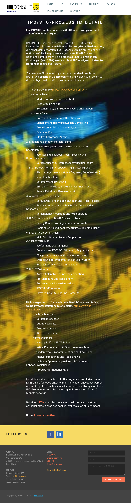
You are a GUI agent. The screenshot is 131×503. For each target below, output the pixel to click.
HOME (50, 4)
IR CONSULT (51, 455)
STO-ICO (50, 461)
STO (41, 402)
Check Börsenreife (54, 458)
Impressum (38, 496)
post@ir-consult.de (18, 476)
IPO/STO (110, 4)
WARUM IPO (76, 4)
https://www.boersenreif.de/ (69, 89)
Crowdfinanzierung (54, 464)
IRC (61, 4)
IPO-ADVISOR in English (56, 470)
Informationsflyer (45, 415)
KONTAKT (75, 11)
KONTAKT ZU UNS (114, 479)
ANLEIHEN (94, 4)
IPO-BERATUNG (55, 11)
